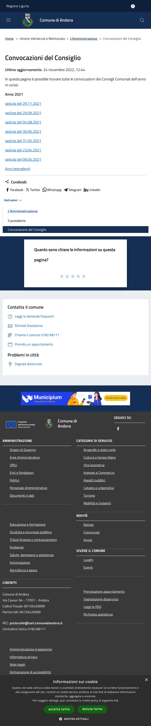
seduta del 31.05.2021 (23, 141)
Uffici (13, 465)
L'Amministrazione (84, 38)
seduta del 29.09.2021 (23, 113)
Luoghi (88, 559)
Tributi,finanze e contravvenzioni (33, 539)
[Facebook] (118, 429)
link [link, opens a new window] (116, 700)
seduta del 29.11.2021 (23, 103)
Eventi (88, 567)
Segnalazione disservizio (101, 599)
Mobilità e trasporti (97, 503)
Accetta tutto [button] (59, 709)
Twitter (32, 189)
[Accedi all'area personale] (133, 6)
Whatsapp (52, 189)
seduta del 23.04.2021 (23, 150)
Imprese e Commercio (99, 472)
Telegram (72, 189)
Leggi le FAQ (92, 606)
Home (9, 38)
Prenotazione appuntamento (104, 591)
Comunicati (92, 532)
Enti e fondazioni (22, 472)
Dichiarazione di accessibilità (30, 672)
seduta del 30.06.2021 (23, 131)
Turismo (89, 495)
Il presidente (17, 220)
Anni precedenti (17, 169)
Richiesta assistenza (98, 614)
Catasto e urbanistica (99, 487)
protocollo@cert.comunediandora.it (36, 623)
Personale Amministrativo (28, 487)
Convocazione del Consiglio (27, 229)
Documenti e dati (22, 495)
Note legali (17, 664)
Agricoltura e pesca (23, 570)
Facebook (14, 189)
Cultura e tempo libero (100, 457)
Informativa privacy (24, 656)
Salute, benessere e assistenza (32, 554)
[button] (75, 719)
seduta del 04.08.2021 (23, 122)
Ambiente (17, 547)
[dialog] (75, 700)
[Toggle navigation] (8, 19)
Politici (14, 480)
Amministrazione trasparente (31, 649)
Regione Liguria (17, 5)
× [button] (146, 680)
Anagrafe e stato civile (100, 449)
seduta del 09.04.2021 (23, 159)
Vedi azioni (13, 200)
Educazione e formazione (27, 524)
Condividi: (16, 182)
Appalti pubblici (95, 480)
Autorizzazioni (20, 562)
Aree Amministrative (25, 457)
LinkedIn (91, 189)
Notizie (89, 524)
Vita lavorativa (94, 465)
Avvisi (88, 539)
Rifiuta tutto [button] (92, 709)
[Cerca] (142, 20)
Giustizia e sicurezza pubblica (31, 532)
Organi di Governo (23, 449)
